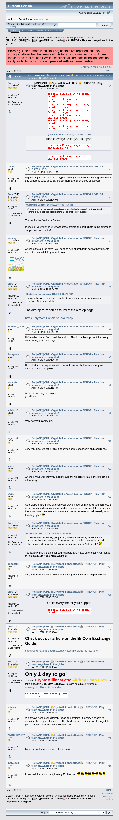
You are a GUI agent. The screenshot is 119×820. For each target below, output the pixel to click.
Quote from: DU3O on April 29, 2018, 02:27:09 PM (48, 533)
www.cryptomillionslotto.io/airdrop (43, 687)
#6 (110, 329)
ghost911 (13, 563)
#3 (110, 197)
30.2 (44, 24)
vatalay (12, 707)
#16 (109, 629)
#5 (110, 287)
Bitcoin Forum (13, 37)
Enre (10, 83)
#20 (109, 766)
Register (49, 30)
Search (31, 30)
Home (14, 30)
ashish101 (14, 410)
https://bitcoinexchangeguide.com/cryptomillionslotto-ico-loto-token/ (62, 650)
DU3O (11, 494)
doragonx (13, 354)
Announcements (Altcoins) (70, 37)
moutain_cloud (16, 326)
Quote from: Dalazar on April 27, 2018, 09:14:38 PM (49, 205)
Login (40, 30)
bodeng (12, 238)
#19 (109, 738)
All (20, 71)
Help (23, 30)
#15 (109, 595)
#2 (110, 169)
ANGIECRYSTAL (17, 735)
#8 (110, 385)
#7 (110, 357)
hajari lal (13, 438)
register (45, 19)
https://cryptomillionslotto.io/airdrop (49, 318)
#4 (110, 241)
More (59, 30)
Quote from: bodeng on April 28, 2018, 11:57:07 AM (49, 294)
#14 (109, 567)
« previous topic (89, 66)
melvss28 (13, 762)
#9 (110, 413)
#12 (109, 497)
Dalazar (12, 166)
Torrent (12, 26)
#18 (109, 710)
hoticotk (12, 382)
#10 (109, 441)
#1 (110, 86)
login (36, 19)
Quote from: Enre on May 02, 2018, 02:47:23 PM (69, 134)
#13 (109, 526)
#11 (109, 469)
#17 (109, 664)
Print (108, 71)
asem (11, 466)
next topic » (105, 66)
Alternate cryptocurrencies (38, 37)
